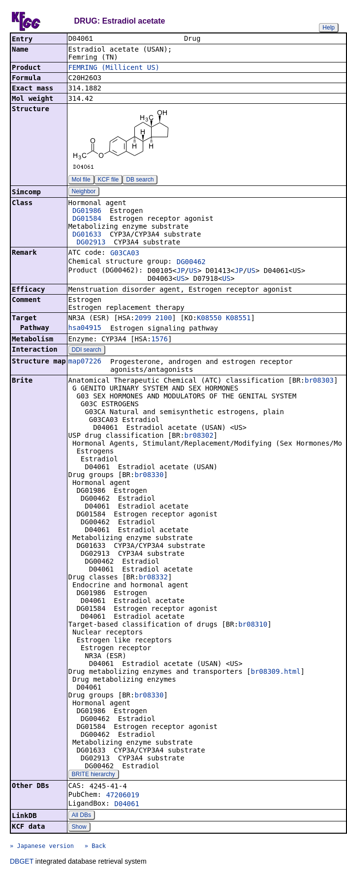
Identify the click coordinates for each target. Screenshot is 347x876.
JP (181, 271)
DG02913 (90, 243)
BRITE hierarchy (93, 775)
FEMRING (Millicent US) (113, 68)
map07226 (84, 362)
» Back (95, 847)
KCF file (108, 180)
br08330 (148, 476)
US (193, 271)
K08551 (238, 319)
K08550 (209, 319)
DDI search (86, 350)
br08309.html (275, 672)
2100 (164, 319)
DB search (140, 180)
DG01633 (86, 235)
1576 (159, 340)
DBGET (21, 862)
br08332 (153, 578)
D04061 (126, 805)
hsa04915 (84, 328)
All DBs (81, 816)
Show (79, 827)
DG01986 (86, 211)
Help (328, 27)
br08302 (199, 436)
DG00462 (191, 263)
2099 (142, 319)
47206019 (122, 796)
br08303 (319, 381)
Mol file (81, 180)
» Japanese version (42, 847)
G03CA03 (124, 254)
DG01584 (86, 219)
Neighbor (84, 192)
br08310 (252, 625)
